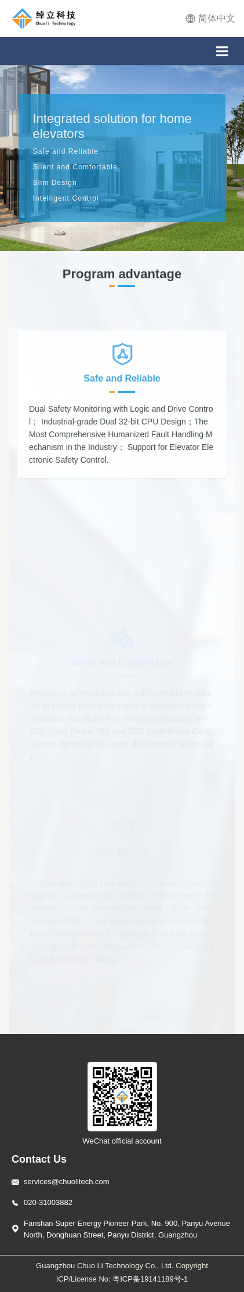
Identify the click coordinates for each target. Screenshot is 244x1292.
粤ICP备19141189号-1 (150, 1279)
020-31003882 (48, 1202)
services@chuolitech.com (67, 1181)
